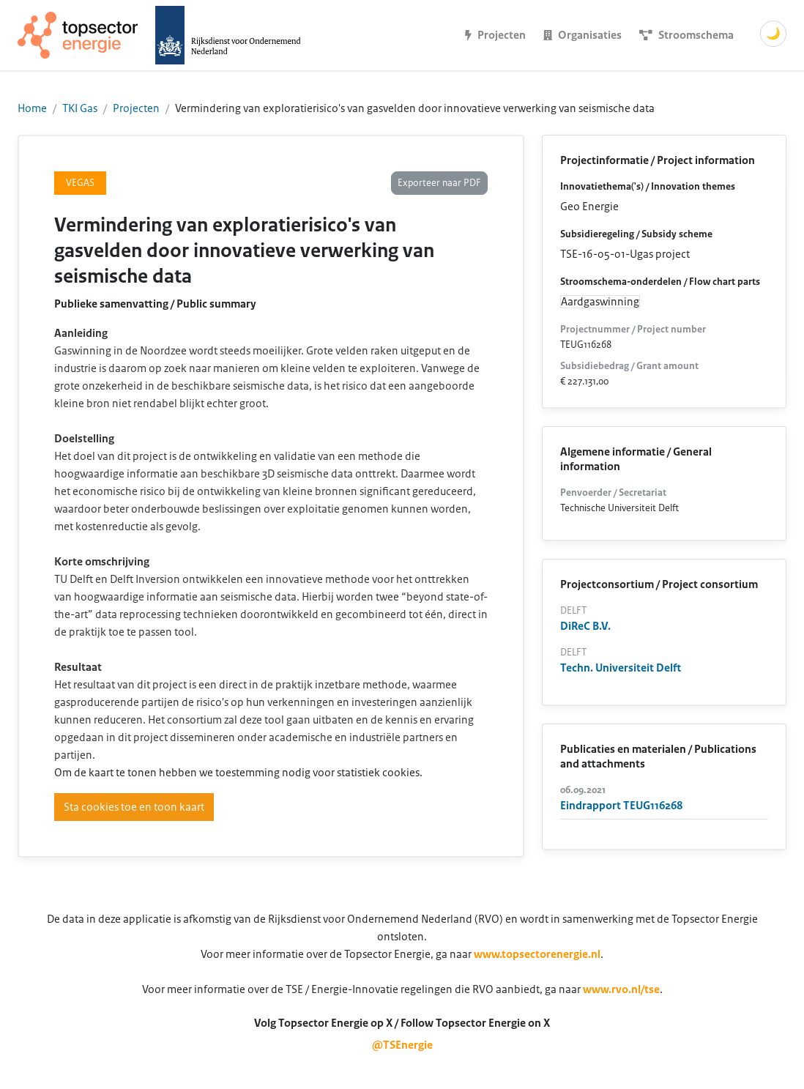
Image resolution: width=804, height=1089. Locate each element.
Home (32, 108)
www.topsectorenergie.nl (537, 954)
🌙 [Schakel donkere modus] (773, 34)
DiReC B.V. (585, 626)
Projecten (136, 108)
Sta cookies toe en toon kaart (134, 807)
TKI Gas (79, 108)
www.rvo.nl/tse (621, 989)
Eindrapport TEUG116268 (621, 805)
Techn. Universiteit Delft (620, 668)
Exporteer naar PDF (439, 183)
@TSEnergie (402, 1045)
